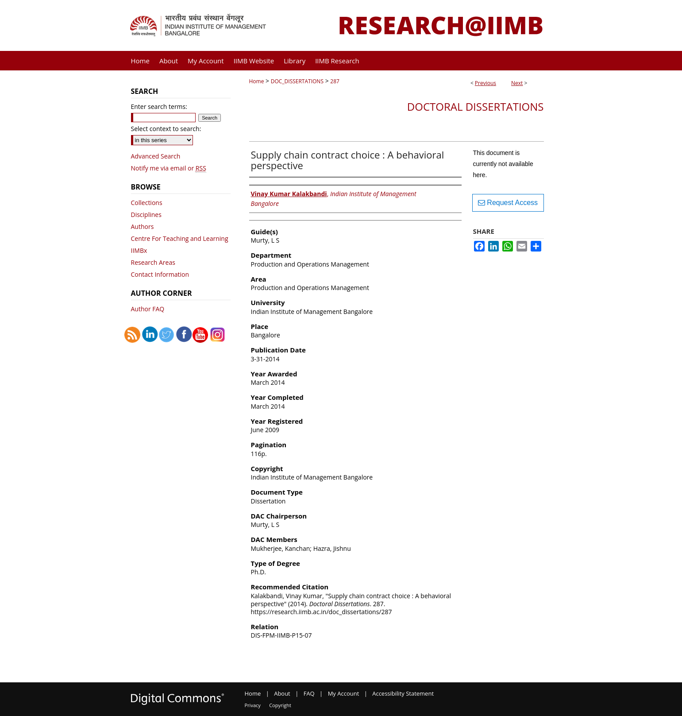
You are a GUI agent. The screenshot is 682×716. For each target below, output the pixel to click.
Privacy (253, 705)
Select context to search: (166, 128)
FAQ (309, 693)
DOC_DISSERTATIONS (297, 81)
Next (517, 83)
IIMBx (139, 250)
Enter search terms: (159, 106)
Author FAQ (148, 309)
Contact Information (160, 274)
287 (334, 81)
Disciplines (146, 214)
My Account (343, 693)
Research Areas (153, 262)
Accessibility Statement (403, 693)
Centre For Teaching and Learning (179, 238)
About (282, 693)
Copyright (280, 705)
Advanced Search (156, 156)
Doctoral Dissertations (475, 106)
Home (256, 81)
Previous (485, 83)
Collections (146, 202)
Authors (142, 226)
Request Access (508, 202)
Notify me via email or (168, 168)
